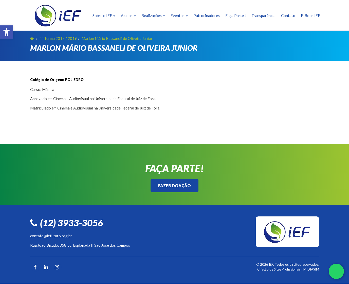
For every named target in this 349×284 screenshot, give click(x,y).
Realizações (153, 15)
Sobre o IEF (104, 15)
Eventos (179, 15)
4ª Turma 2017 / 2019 (58, 38)
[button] (6, 32)
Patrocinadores (206, 15)
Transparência (263, 15)
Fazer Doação (174, 185)
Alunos (128, 15)
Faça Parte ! (235, 15)
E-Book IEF (310, 15)
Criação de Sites (269, 269)
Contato (288, 15)
